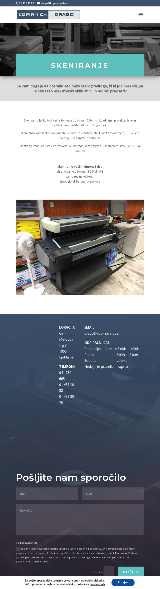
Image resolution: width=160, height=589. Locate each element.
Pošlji (131, 572)
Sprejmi (123, 582)
